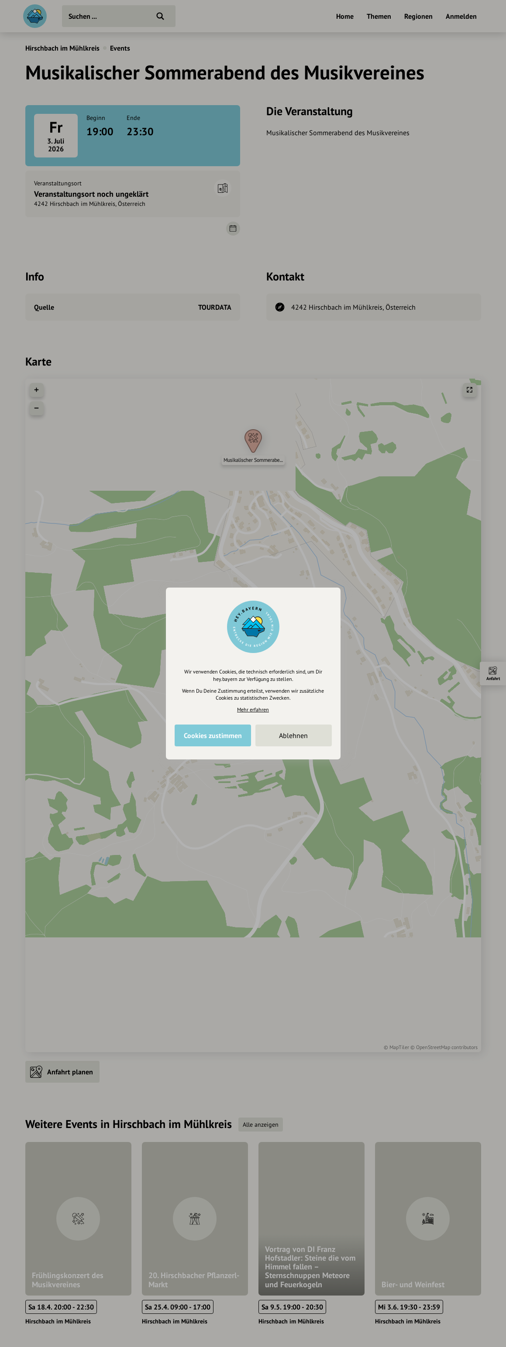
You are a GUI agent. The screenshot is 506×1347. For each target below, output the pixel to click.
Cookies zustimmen (213, 735)
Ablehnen (293, 735)
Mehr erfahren (253, 709)
